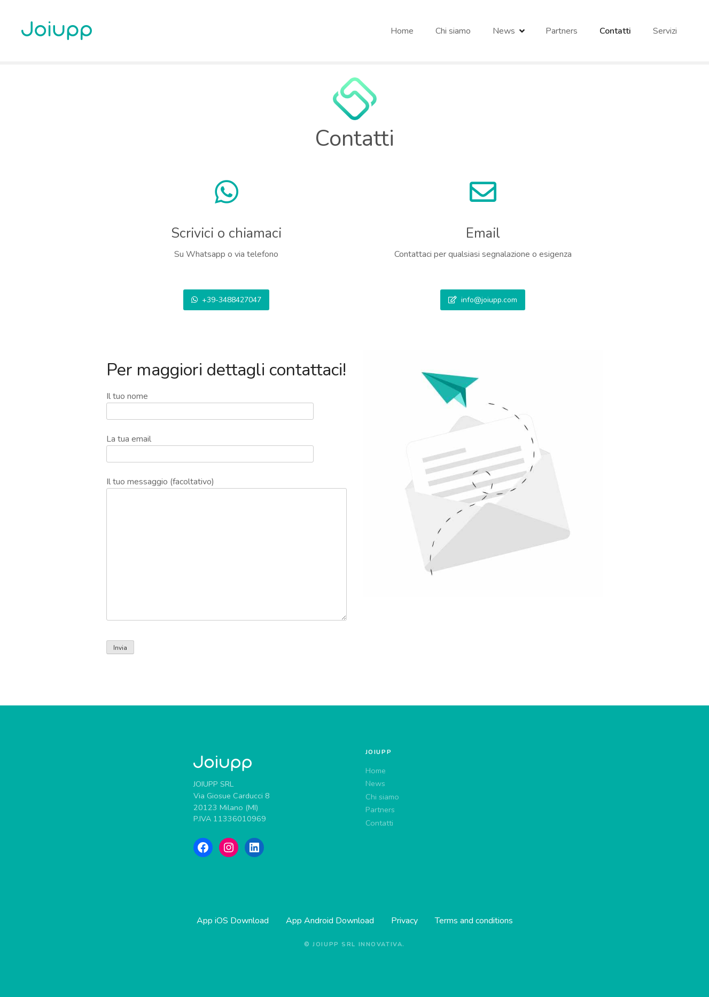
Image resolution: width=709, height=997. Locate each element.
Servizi (665, 31)
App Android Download (330, 921)
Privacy (404, 921)
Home (402, 31)
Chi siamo (453, 31)
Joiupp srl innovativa (357, 944)
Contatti (615, 31)
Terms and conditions (474, 921)
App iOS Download (233, 921)
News (504, 31)
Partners (560, 31)
